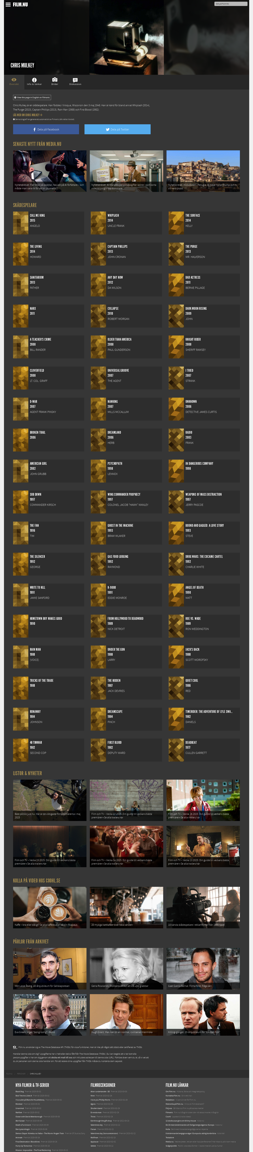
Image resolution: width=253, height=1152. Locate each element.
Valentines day (97, 1112)
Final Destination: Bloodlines (28, 1129)
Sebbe (93, 1133)
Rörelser (19, 1092)
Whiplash (137, 105)
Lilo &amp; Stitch (23, 1142)
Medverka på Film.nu (174, 1092)
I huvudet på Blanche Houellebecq (30, 1087)
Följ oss (169, 1096)
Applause (94, 1129)
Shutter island (96, 1096)
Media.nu (170, 1129)
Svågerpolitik (171, 1133)
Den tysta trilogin (23, 1117)
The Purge (18, 109)
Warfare (19, 1100)
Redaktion (170, 1087)
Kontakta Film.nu (173, 1083)
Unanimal (20, 1096)
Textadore (170, 1125)
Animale (19, 1125)
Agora (93, 1092)
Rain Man (63, 109)
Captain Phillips (40, 109)
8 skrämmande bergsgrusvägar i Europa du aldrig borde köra (191, 1121)
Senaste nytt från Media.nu (37, 144)
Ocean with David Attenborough (29, 1104)
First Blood (86, 109)
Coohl (168, 1104)
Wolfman (94, 1125)
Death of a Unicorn (23, 1112)
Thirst (93, 1104)
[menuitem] (9, 1061)
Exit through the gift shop (101, 1108)
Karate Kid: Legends (24, 1146)
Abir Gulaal (20, 1108)
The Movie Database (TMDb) (92, 1041)
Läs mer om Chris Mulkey (28, 115)
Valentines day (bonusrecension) (104, 1121)
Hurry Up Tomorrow (24, 1133)
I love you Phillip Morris (100, 1087)
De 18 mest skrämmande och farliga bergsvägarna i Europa (190, 1112)
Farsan (93, 1117)
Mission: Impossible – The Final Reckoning (33, 1138)
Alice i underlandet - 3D (100, 1079)
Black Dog (20, 1079)
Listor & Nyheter (27, 771)
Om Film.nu (170, 1079)
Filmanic (169, 1100)
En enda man (96, 1100)
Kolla (168, 1117)
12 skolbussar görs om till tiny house (181, 1108)
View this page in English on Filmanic (32, 97)
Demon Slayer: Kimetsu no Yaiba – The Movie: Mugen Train (40, 1121)
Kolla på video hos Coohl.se (36, 874)
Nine (93, 1083)
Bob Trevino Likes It (24, 1083)
